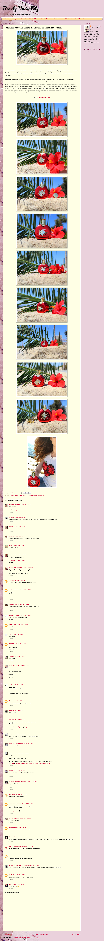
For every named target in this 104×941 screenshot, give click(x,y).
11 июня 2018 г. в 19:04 (18, 884)
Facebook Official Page (21, 763)
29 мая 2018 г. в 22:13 (23, 604)
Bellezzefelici (12, 624)
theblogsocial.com (14, 504)
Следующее (7, 934)
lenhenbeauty (12, 580)
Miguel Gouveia (13, 753)
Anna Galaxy (12, 794)
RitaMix (11, 874)
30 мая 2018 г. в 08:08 (20, 719)
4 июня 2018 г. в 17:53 (18, 856)
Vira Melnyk (12, 837)
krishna (11, 656)
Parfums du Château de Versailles (35, 495)
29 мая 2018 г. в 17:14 (20, 526)
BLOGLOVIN (67, 19)
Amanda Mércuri (13, 665)
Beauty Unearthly (21, 8)
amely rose (12, 719)
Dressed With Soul (14, 615)
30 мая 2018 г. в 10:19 (19, 770)
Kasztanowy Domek (14, 589)
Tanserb (11, 517)
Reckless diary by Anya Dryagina (18, 865)
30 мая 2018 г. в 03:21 (18, 656)
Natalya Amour (17, 510)
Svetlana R (11, 526)
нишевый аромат (13, 495)
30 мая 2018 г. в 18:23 (25, 818)
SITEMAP (23, 19)
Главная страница (10, 19)
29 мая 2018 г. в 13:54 (24, 504)
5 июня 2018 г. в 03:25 (33, 865)
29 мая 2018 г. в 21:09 (20, 555)
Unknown (11, 643)
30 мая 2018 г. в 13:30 (21, 794)
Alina (10, 700)
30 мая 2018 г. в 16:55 (27, 803)
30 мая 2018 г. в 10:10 (23, 753)
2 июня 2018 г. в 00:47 (21, 837)
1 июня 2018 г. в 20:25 (20, 827)
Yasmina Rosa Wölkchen (15, 567)
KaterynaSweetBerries (15, 846)
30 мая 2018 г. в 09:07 (28, 743)
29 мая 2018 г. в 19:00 (19, 545)
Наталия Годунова (14, 818)
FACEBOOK (43, 19)
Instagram (11, 763)
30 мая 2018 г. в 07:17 (22, 710)
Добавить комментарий (12, 892)
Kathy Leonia (12, 710)
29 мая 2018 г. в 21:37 (28, 567)
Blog (19, 727)
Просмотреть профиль (90, 45)
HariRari (11, 770)
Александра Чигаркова (15, 803)
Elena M (11, 536)
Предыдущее (76, 934)
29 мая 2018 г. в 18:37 (19, 536)
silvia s (10, 634)
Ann (10, 685)
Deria (10, 884)
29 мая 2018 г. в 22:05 (22, 580)
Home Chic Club (13, 604)
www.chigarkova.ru (14, 810)
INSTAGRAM (79, 19)
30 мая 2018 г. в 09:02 (24, 734)
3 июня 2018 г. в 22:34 (27, 846)
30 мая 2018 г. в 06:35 (17, 685)
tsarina (10, 856)
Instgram (26, 727)
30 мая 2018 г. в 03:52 (23, 665)
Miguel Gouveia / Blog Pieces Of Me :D (39, 763)
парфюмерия (22, 495)
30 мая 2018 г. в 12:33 (32, 781)
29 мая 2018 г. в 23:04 (18, 634)
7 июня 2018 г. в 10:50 (19, 874)
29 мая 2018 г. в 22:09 (25, 589)
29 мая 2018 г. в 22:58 (22, 624)
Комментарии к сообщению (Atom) (21, 937)
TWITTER (32, 19)
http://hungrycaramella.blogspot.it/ (17, 560)
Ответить (11, 512)
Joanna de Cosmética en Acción (17, 781)
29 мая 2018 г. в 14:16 (19, 517)
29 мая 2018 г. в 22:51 (25, 615)
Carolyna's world (13, 734)
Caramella (11, 555)
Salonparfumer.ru (44, 97)
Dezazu (11, 545)
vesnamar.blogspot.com (15, 743)
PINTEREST (55, 19)
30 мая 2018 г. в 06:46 (17, 700)
